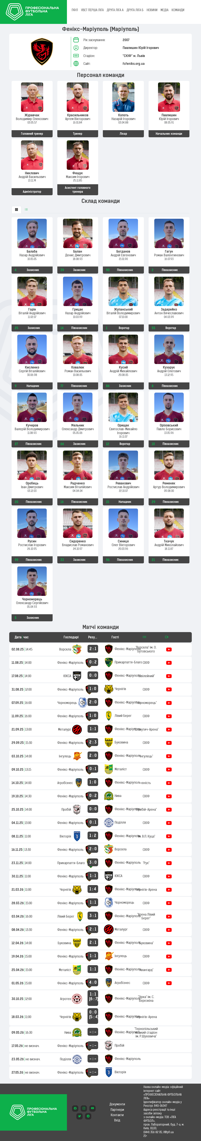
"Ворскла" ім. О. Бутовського (146, 649)
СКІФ (146, 663)
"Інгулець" (146, 756)
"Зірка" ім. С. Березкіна (146, 999)
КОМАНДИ (178, 10)
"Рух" (146, 863)
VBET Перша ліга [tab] (92, 10)
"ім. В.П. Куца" (146, 836)
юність (146, 783)
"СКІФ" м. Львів (134, 56)
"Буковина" (146, 943)
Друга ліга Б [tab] (135, 10)
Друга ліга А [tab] (115, 10)
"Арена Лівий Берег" (146, 916)
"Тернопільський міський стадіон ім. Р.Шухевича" (146, 1032)
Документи (117, 1104)
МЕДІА (164, 10)
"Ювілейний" (146, 676)
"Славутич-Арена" (146, 729)
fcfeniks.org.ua (134, 64)
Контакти (117, 1115)
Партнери (117, 1110)
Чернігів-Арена (146, 890)
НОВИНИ (152, 10)
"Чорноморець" (146, 703)
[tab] (16, 209)
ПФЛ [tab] (75, 10)
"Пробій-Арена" (146, 809)
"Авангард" (146, 970)
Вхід (117, 1120)
